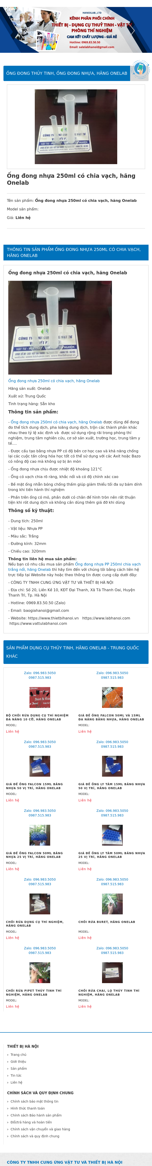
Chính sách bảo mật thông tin (34, 1101)
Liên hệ (16, 1082)
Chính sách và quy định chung (35, 1136)
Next (131, 30)
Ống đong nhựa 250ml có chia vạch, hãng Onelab (54, 381)
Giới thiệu (18, 1061)
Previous (20, 30)
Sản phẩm (19, 1068)
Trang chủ (18, 1055)
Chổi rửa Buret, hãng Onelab (107, 922)
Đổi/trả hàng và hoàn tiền (31, 1122)
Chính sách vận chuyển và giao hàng (40, 1129)
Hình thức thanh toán (28, 1108)
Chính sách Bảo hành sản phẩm (36, 1115)
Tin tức (16, 1075)
